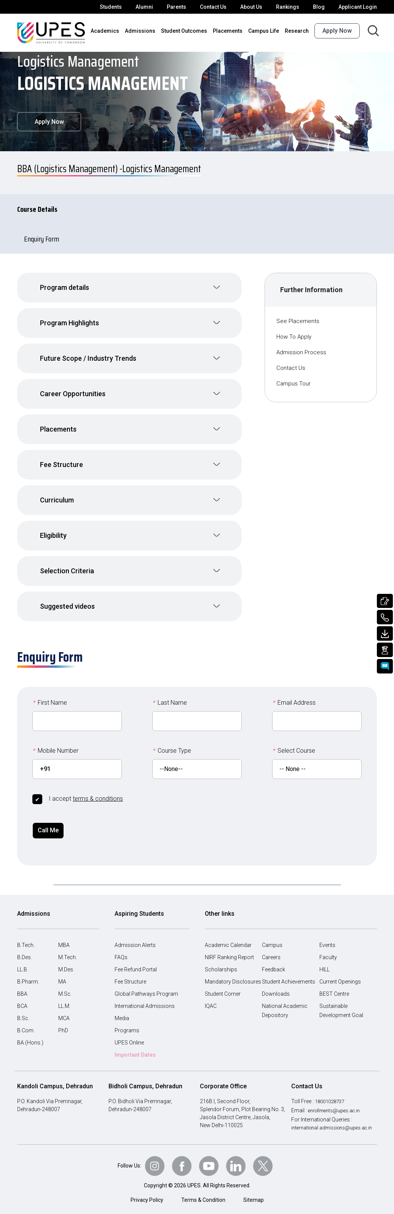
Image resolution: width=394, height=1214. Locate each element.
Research (297, 31)
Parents (181, 7)
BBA (22, 985)
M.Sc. (65, 985)
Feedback (273, 961)
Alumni (150, 7)
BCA (22, 998)
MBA (64, 937)
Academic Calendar (228, 937)
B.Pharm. (28, 973)
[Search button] (373, 31)
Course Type (172, 741)
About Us (255, 7)
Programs (126, 1022)
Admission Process (302, 348)
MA (62, 973)
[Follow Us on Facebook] (181, 1163)
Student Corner (223, 985)
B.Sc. (23, 1010)
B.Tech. (26, 937)
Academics (115, 31)
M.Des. (66, 961)
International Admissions (143, 998)
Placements (231, 31)
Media (122, 1010)
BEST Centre (335, 985)
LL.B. (23, 961)
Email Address (294, 693)
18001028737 (332, 1093)
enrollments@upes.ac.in (337, 1102)
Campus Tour (294, 379)
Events (327, 937)
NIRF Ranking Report (230, 949)
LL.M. (65, 998)
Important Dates (135, 1046)
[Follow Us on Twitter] (265, 1163)
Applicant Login (358, 7)
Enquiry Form (47, 235)
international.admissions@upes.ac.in (334, 1119)
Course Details (43, 205)
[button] (129, 284)
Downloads (275, 985)
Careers (271, 949)
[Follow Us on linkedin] (237, 1163)
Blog (321, 7)
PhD (63, 1022)
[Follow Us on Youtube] (209, 1163)
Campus (272, 937)
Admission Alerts (134, 937)
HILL (325, 961)
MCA (64, 1010)
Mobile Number (55, 741)
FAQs (121, 949)
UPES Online (130, 1034)
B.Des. (25, 949)
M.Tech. (67, 949)
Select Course (294, 741)
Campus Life (265, 31)
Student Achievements (288, 973)
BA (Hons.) (30, 1034)
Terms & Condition (203, 1198)
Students (118, 7)
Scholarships (220, 961)
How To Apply (294, 332)
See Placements (298, 317)
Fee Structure (131, 973)
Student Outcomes (189, 31)
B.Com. (26, 1022)
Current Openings (340, 973)
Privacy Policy (147, 1198)
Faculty (328, 949)
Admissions (147, 31)
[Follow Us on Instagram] (153, 1163)
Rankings (291, 7)
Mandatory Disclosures (232, 973)
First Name (49, 693)
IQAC (211, 998)
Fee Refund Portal (136, 961)
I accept (85, 789)
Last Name (169, 693)
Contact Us (217, 7)
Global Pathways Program (146, 985)
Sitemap (253, 1198)
